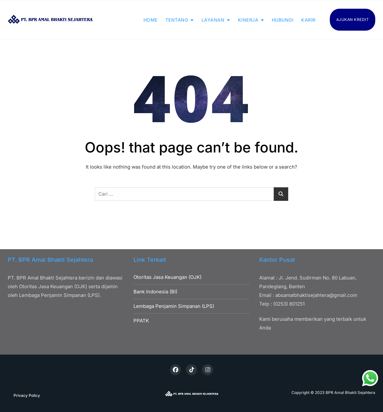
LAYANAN (213, 20)
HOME (150, 20)
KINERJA (248, 20)
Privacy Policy (27, 395)
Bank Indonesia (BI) (155, 292)
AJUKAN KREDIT (352, 19)
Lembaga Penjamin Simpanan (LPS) (173, 306)
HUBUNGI (283, 20)
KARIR (308, 20)
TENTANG (176, 20)
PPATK (141, 321)
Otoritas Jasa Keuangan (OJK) (167, 277)
